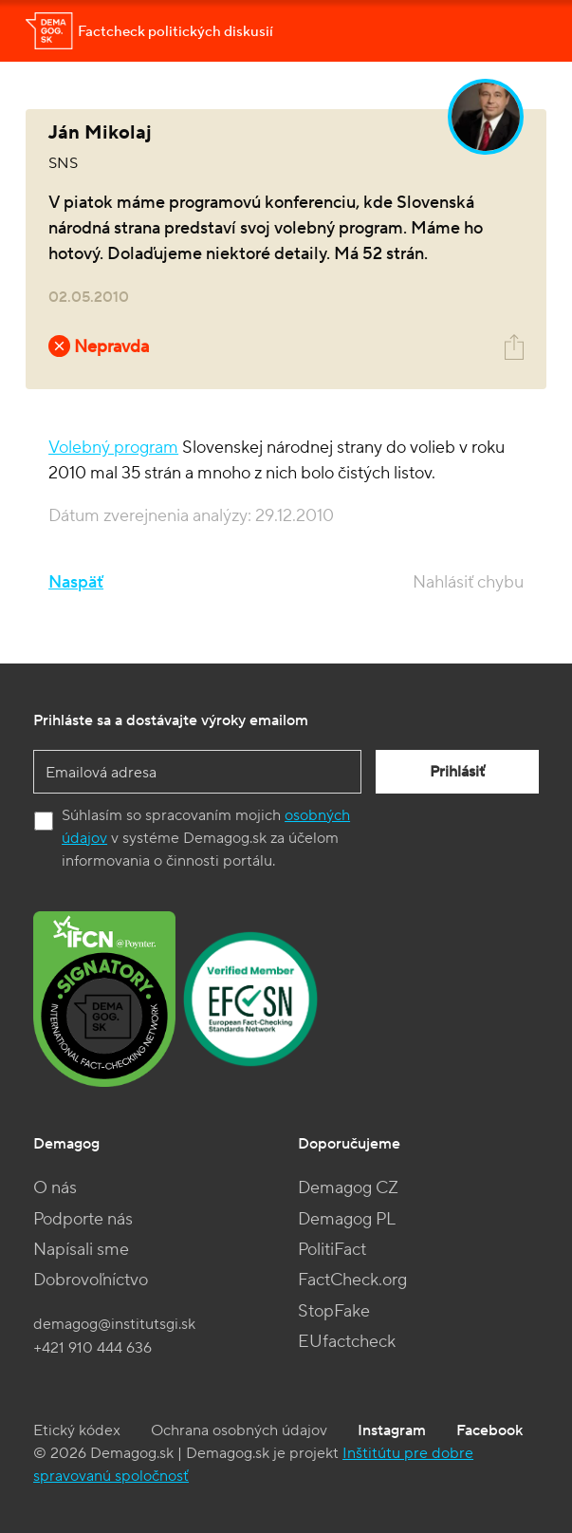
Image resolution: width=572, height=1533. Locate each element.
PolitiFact (332, 1250)
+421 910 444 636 (92, 1347)
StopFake (334, 1311)
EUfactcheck (347, 1342)
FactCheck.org (352, 1280)
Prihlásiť (457, 771)
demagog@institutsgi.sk (114, 1324)
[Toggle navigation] (519, 31)
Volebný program (113, 447)
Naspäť (75, 582)
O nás (55, 1188)
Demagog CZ (348, 1188)
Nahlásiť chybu (468, 582)
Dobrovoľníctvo (90, 1280)
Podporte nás (83, 1219)
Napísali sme (81, 1250)
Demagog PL (347, 1219)
